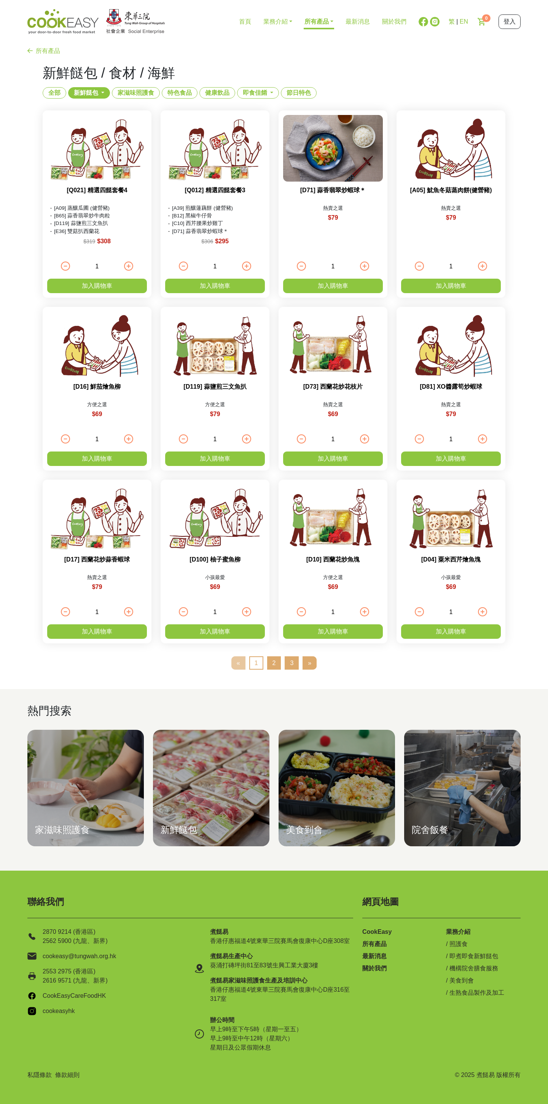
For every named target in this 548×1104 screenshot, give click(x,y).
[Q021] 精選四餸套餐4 (97, 190)
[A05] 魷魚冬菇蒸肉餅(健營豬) (451, 190)
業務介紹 (458, 932)
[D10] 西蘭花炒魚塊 (333, 559)
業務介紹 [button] (275, 21)
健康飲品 (217, 92)
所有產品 (43, 51)
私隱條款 (39, 1075)
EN (464, 21)
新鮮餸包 (86, 92)
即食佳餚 (255, 92)
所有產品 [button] (316, 21)
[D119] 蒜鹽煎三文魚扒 (81, 223)
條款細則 (67, 1075)
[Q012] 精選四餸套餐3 (215, 190)
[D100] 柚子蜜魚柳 (215, 559)
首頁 (245, 21)
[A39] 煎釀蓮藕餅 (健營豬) (202, 208)
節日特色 (299, 92)
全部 (54, 92)
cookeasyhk (59, 1011)
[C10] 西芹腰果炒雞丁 (197, 223)
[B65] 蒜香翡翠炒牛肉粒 (82, 216)
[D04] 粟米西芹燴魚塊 (451, 559)
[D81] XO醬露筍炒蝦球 (451, 386)
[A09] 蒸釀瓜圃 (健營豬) (82, 208)
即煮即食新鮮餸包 (473, 956)
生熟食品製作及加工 (476, 992)
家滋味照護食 (136, 92)
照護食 (458, 944)
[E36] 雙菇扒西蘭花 (76, 231)
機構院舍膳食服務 (473, 968)
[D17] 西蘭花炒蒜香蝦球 (97, 559)
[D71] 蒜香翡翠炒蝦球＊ (200, 231)
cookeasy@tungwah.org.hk (79, 956)
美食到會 (461, 980)
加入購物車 (97, 285)
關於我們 (394, 21)
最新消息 (358, 21)
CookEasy (377, 932)
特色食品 (179, 92)
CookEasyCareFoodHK (74, 995)
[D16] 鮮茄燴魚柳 (97, 386)
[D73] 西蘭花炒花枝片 (333, 386)
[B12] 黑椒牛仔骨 (192, 216)
